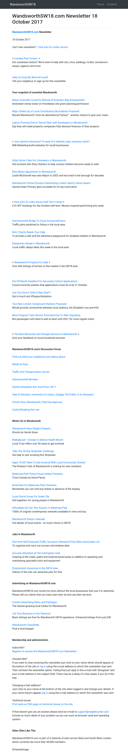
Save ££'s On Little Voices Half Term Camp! (38, 201)
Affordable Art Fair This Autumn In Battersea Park (39, 507)
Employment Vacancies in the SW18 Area (35, 568)
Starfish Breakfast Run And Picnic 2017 (34, 386)
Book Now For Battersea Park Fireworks (34, 485)
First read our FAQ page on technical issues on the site (42, 704)
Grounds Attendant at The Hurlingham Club (36, 553)
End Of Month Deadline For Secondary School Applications (44, 281)
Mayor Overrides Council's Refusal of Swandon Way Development (48, 99)
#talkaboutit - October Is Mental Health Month (37, 439)
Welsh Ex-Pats (20, 364)
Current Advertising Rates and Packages (34, 602)
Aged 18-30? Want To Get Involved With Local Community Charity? (49, 462)
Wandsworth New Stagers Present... (32, 428)
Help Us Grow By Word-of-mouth (30, 77)
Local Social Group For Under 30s (30, 496)
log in (43, 666)
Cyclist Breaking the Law (26, 409)
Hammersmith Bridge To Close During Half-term (38, 220)
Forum (100, 4)
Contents (112, 4)
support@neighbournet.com (93, 711)
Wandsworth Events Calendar (28, 519)
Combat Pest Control (26, 58)
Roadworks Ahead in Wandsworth (31, 243)
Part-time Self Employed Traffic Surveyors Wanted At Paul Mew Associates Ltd (55, 541)
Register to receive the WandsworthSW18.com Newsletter (44, 651)
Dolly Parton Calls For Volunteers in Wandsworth (39, 160)
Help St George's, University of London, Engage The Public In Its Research (53, 394)
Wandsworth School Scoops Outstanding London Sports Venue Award (51, 183)
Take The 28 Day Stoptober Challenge (33, 451)
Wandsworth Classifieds (25, 624)
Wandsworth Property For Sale (31, 262)
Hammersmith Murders (25, 379)
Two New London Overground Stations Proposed (39, 303)
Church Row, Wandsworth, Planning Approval (37, 402)
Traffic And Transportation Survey (30, 371)
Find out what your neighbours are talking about (38, 356)
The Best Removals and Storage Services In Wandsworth (45, 334)
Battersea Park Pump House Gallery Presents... (38, 473)
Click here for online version (53, 47)
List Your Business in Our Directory (31, 613)
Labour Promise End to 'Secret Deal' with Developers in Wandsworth (50, 122)
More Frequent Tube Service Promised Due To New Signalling (46, 315)
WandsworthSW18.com (25, 32)
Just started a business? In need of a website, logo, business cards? (52, 141)
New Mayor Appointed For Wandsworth (34, 171)
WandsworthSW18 (23, 4)
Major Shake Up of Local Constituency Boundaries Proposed (45, 111)
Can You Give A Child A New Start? (31, 292)
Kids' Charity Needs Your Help (28, 232)
